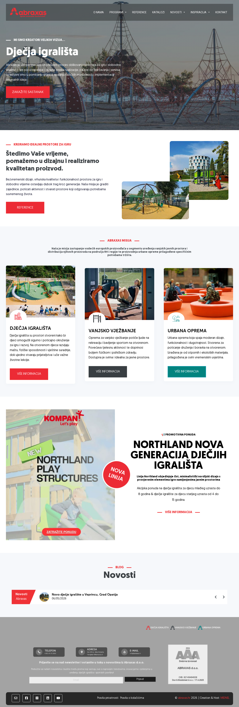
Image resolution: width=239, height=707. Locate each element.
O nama (98, 12)
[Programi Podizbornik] (125, 12)
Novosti (176, 12)
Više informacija (29, 374)
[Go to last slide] (216, 597)
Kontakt (221, 12)
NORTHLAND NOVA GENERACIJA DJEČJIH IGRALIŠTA (178, 455)
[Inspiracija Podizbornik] (209, 12)
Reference (139, 12)
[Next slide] (223, 597)
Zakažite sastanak (28, 92)
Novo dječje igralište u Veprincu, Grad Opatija (85, 594)
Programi (116, 12)
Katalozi (158, 12)
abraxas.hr (184, 698)
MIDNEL (225, 698)
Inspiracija (198, 12)
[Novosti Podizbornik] (184, 12)
